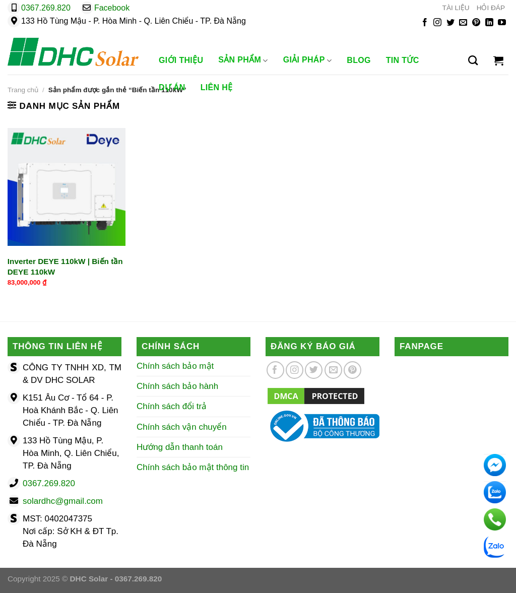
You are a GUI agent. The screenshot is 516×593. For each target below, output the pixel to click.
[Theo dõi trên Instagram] (437, 23)
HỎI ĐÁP (491, 8)
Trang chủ (23, 90)
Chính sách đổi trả (172, 406)
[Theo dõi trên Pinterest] (476, 23)
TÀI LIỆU (456, 8)
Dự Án (172, 87)
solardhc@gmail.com (63, 501)
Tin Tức (402, 60)
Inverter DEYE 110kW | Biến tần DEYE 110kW (65, 266)
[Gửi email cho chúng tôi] (463, 23)
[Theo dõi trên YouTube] (502, 23)
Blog (359, 60)
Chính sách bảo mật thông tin (193, 467)
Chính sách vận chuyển (182, 427)
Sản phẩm (243, 60)
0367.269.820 (46, 8)
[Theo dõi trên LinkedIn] (489, 23)
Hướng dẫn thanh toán (180, 447)
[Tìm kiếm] (473, 60)
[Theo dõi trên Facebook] (425, 23)
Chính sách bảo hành (177, 386)
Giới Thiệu (181, 60)
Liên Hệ (217, 87)
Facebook (112, 8)
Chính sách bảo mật (175, 366)
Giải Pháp (307, 60)
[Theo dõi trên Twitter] (450, 23)
